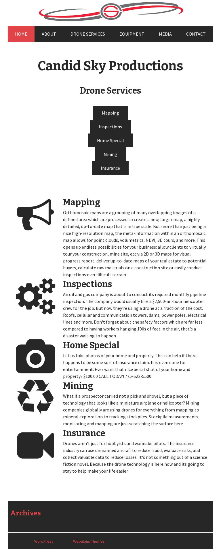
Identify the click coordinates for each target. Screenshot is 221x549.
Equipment (131, 34)
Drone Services (88, 34)
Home (21, 34)
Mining (110, 154)
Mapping (110, 113)
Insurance (110, 168)
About (49, 34)
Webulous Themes (89, 541)
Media (165, 34)
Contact (196, 34)
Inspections (110, 126)
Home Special (110, 140)
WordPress (44, 541)
